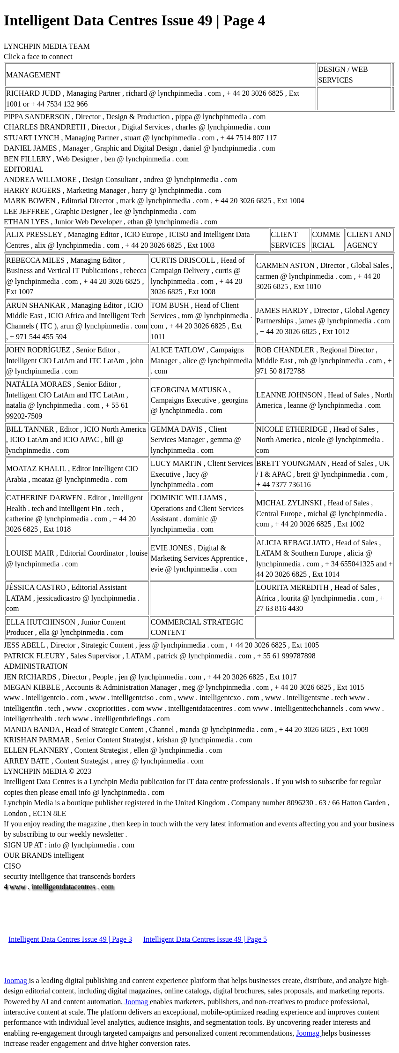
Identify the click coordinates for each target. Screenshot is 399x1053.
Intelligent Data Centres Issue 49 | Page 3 (70, 939)
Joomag (16, 980)
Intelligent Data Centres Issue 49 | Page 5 (205, 939)
